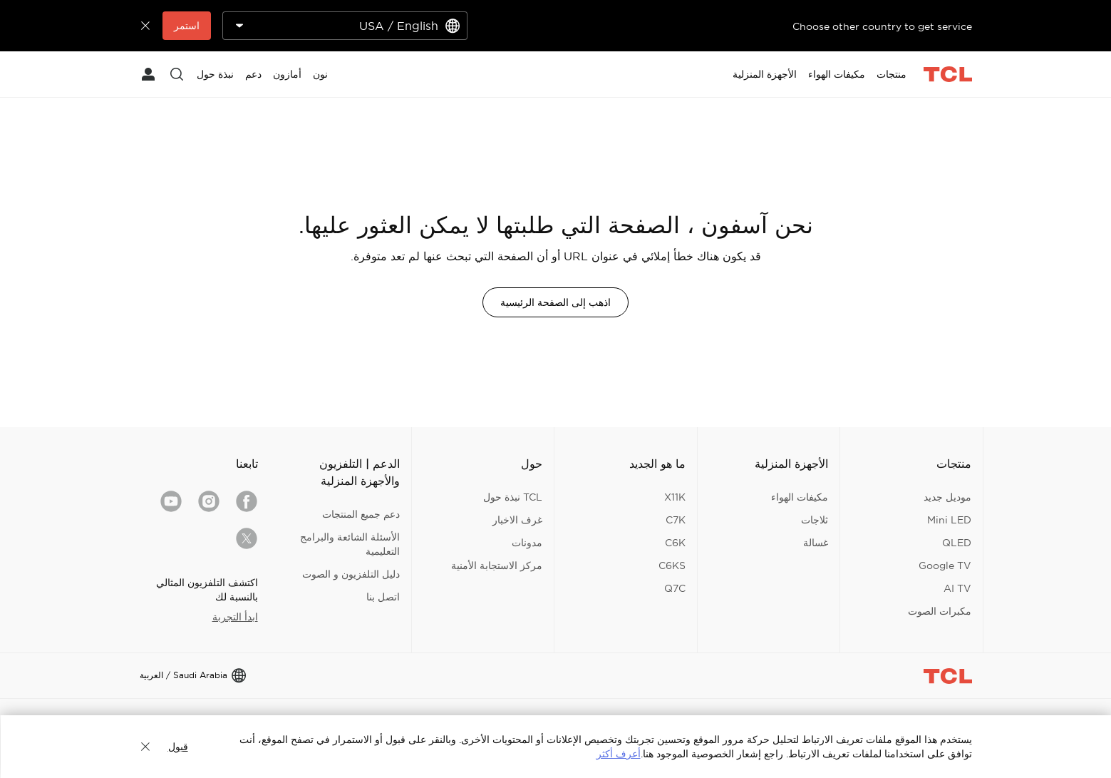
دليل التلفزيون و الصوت (351, 574)
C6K (675, 542)
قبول (178, 746)
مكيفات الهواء (799, 497)
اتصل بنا (383, 596)
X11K (675, 497)
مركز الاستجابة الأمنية (496, 565)
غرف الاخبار (517, 519)
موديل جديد (947, 497)
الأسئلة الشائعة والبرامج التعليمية (350, 544)
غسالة (815, 542)
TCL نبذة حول (512, 497)
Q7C (675, 588)
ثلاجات (814, 519)
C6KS (672, 565)
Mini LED (949, 519)
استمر (187, 25)
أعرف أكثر (618, 753)
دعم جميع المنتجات (361, 514)
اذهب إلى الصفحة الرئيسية (555, 302)
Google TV (945, 565)
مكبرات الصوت (939, 611)
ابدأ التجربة (235, 616)
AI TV (957, 588)
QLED (956, 542)
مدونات (527, 542)
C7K (676, 519)
